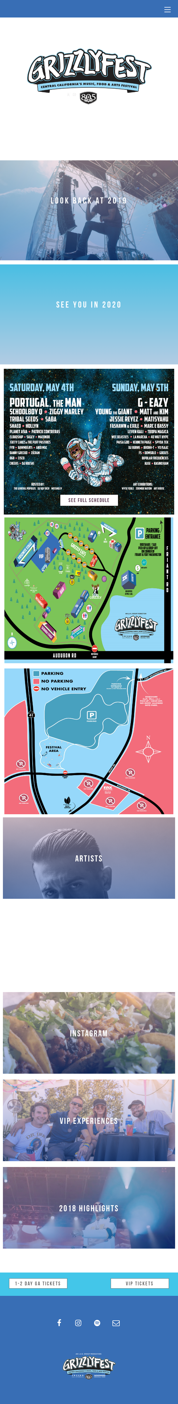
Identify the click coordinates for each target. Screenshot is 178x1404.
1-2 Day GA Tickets (38, 1283)
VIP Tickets (140, 1283)
